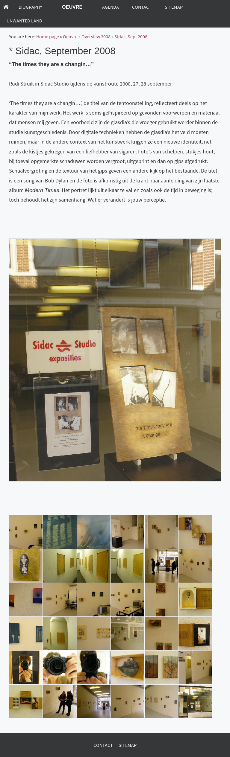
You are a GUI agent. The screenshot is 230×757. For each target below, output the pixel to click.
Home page (47, 36)
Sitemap (128, 745)
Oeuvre (70, 36)
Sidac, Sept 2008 (130, 36)
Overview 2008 (96, 36)
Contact (103, 745)
